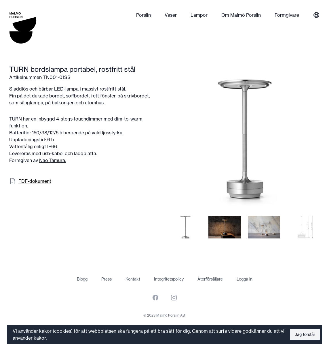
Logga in (244, 279)
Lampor (199, 15)
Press (106, 279)
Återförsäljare (210, 279)
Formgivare (287, 15)
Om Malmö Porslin (241, 15)
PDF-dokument (34, 181)
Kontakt (132, 279)
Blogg (82, 279)
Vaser (171, 15)
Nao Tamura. (52, 160)
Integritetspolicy (169, 279)
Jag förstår (305, 334)
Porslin (143, 15)
